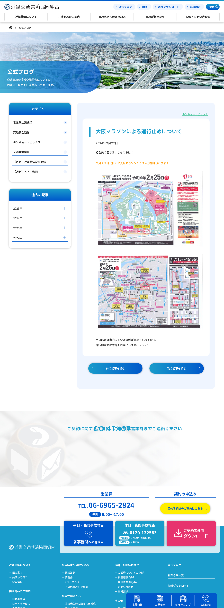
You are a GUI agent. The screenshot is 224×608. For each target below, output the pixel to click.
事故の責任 (71, 556)
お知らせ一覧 (176, 524)
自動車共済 (18, 547)
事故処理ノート (177, 555)
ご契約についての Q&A (131, 521)
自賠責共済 (18, 556)
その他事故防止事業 (76, 535)
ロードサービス (21, 552)
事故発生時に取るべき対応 (80, 552)
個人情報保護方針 (128, 556)
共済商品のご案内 (20, 539)
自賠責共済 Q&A (127, 530)
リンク (122, 583)
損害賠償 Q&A (126, 525)
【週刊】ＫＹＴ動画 (25, 172)
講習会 (69, 525)
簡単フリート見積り (23, 565)
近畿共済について (20, 513)
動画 (145, 7)
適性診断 (70, 521)
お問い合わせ (125, 535)
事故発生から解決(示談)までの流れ (85, 561)
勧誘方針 (123, 561)
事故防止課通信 (22, 122)
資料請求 (195, 7)
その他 (119, 549)
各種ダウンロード (169, 7)
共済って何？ (20, 525)
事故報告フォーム (178, 545)
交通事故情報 (21, 152)
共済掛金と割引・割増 (25, 575)
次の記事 (176, 368)
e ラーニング (72, 530)
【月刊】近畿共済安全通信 (29, 162)
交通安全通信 (21, 132)
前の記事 (115, 368)
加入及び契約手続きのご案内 (29, 570)
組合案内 (17, 521)
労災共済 (17, 561)
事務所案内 (124, 579)
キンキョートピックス (195, 114)
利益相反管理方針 (128, 565)
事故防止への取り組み (75, 513)
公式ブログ (125, 7)
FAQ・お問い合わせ (127, 513)
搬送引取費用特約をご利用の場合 (84, 565)
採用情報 (17, 530)
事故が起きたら (71, 544)
